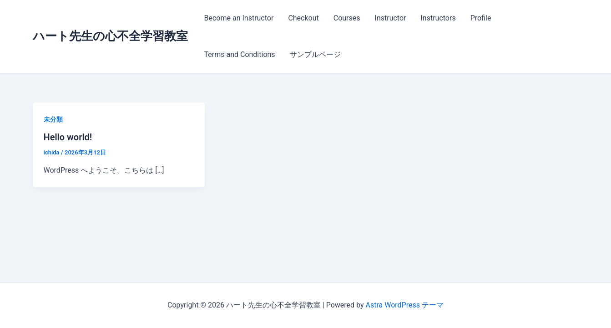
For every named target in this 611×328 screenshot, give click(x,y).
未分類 (53, 119)
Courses (346, 18)
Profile (480, 18)
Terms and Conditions (239, 54)
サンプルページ (315, 54)
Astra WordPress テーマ (405, 305)
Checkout (303, 18)
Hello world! (68, 137)
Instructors (437, 18)
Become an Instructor (239, 18)
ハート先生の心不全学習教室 (110, 36)
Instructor (390, 18)
